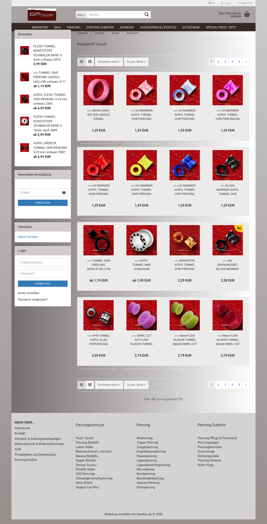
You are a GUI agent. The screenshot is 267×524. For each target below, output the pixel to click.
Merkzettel (244, 3)
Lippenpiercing (147, 465)
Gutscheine (191, 27)
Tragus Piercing (147, 447)
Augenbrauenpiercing (151, 456)
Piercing (73, 27)
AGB (18, 454)
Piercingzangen (208, 447)
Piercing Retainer (209, 465)
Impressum (22, 433)
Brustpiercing (146, 478)
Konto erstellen (28, 298)
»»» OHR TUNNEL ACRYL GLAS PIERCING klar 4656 (98, 344)
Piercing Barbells (87, 447)
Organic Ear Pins (87, 492)
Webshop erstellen (117, 519)
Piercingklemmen (210, 452)
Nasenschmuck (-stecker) (94, 456)
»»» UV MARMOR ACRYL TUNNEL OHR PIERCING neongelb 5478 (142, 194)
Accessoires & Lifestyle (158, 27)
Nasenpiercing (147, 461)
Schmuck (127, 27)
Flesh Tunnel (84, 443)
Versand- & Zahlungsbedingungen (38, 443)
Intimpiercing (146, 492)
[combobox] (109, 66)
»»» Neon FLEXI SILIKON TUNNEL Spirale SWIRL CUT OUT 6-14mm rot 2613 (228, 344)
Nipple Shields (86, 465)
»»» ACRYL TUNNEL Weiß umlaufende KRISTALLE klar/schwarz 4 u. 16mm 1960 (141, 269)
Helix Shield (84, 487)
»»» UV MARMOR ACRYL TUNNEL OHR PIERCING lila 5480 (228, 119)
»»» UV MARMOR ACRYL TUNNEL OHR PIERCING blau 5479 (185, 194)
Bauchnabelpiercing (150, 483)
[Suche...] (81, 14)
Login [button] (226, 3)
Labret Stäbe (84, 452)
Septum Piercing (148, 487)
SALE (57, 27)
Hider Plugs (206, 469)
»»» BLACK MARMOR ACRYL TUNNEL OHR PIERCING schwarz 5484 (228, 194)
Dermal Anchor (86, 469)
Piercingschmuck (90, 429)
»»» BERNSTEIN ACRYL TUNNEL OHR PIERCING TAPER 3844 (184, 269)
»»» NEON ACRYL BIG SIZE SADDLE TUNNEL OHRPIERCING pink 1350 (98, 119)
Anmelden (42, 207)
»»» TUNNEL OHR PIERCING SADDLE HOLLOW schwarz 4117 (98, 269)
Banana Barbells (87, 461)
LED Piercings (85, 478)
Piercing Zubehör (212, 429)
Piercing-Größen (26, 464)
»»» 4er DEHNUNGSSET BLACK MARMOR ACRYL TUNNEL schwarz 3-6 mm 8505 (227, 269)
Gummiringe (206, 456)
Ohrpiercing (144, 443)
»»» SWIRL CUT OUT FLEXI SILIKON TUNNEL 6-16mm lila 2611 (141, 344)
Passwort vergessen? (33, 304)
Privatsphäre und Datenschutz (35, 459)
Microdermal (145, 474)
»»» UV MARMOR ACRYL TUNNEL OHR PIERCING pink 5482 (142, 119)
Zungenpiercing (147, 452)
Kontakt (20, 438)
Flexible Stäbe (85, 474)
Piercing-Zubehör (100, 27)
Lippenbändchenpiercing (153, 469)
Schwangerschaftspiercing (94, 483)
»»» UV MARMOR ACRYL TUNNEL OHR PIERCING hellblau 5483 (185, 119)
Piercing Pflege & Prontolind (217, 443)
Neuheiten (40, 27)
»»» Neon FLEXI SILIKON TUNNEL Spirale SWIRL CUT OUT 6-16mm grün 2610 (185, 344)
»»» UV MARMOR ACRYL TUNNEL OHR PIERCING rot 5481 (99, 194)
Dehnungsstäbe (208, 461)
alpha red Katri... (29, 241)
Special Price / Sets (221, 27)
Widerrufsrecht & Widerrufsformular (39, 448)
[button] (211, 3)
